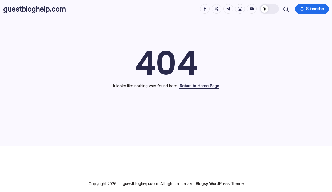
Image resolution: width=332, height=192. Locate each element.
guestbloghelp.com (40, 10)
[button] (268, 10)
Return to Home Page (199, 89)
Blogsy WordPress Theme (219, 183)
